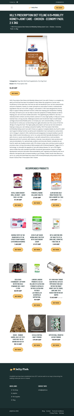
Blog (14, 400)
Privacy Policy (54, 413)
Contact (48, 411)
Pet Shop (59, 7)
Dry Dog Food (42, 81)
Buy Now (15, 93)
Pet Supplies (16, 397)
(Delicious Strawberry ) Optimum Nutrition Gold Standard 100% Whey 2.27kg (18, 284)
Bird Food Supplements (31, 81)
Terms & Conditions (58, 411)
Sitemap (61, 413)
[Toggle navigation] (12, 7)
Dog (18, 81)
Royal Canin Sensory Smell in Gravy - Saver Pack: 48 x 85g (18, 195)
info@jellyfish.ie (60, 2)
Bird (22, 81)
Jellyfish (15, 393)
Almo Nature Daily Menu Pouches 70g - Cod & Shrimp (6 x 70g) (56, 195)
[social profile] (17, 2)
